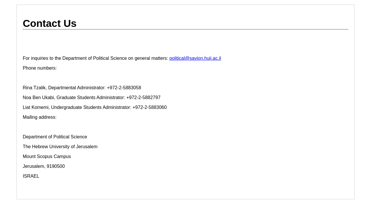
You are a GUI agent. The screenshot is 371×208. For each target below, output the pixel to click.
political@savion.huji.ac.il (195, 58)
